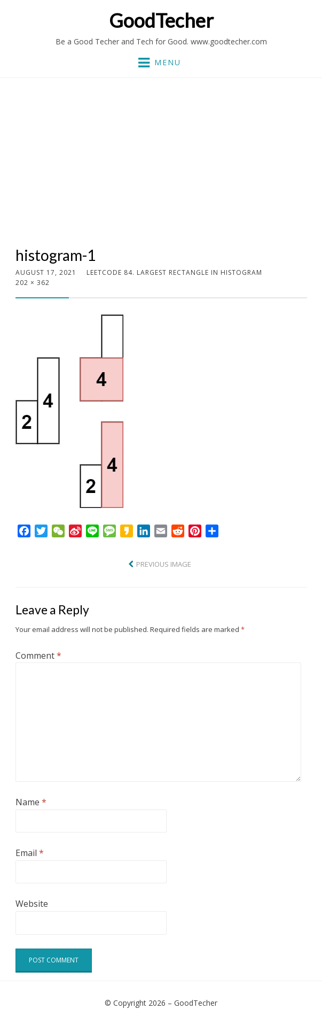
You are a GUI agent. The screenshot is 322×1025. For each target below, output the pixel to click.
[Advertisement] (161, 166)
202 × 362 (32, 282)
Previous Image (163, 564)
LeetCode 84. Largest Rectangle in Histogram (174, 272)
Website (31, 904)
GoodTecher (161, 20)
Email (29, 853)
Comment (38, 655)
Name (30, 802)
